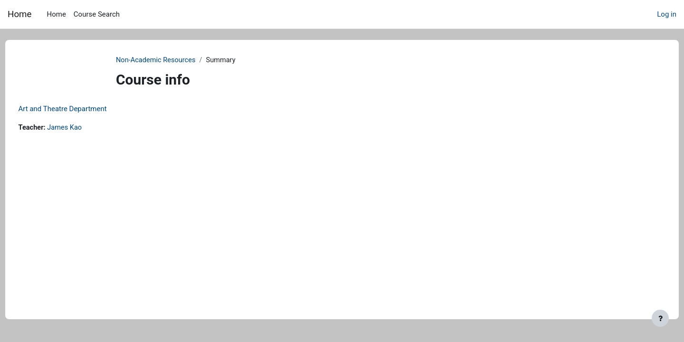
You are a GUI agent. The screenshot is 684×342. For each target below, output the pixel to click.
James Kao (84, 128)
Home (19, 14)
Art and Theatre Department (80, 109)
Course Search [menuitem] (97, 14)
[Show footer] (660, 318)
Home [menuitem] (56, 14)
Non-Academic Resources (169, 60)
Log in (666, 14)
